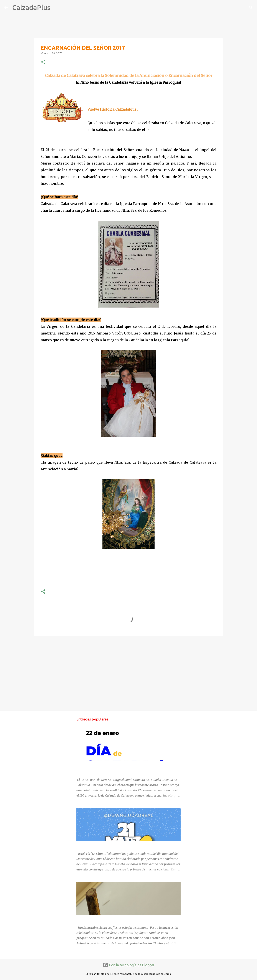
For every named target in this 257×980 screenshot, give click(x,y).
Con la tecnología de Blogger (128, 965)
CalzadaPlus (31, 7)
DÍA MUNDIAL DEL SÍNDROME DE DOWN (105, 845)
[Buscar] (56, 7)
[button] (43, 62)
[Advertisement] (128, 673)
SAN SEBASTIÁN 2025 (91, 919)
